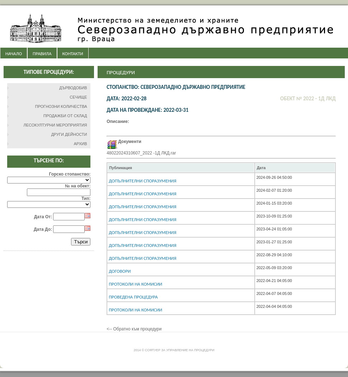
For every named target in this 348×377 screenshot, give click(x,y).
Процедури (121, 72)
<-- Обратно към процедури (134, 328)
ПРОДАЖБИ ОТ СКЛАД (65, 116)
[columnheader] (180, 167)
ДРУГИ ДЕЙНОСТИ (69, 134)
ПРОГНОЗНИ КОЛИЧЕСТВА (61, 106)
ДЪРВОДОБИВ (73, 88)
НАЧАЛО (13, 53)
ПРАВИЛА (42, 53)
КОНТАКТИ (72, 53)
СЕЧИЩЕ (78, 97)
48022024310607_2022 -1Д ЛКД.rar (141, 153)
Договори (120, 271)
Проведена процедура (133, 297)
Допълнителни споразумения (142, 180)
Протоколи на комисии (135, 284)
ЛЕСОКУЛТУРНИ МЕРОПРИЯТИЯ (55, 125)
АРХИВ (80, 144)
